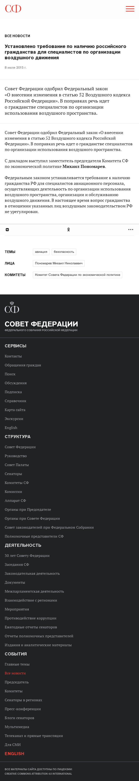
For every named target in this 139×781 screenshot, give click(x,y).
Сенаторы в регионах (23, 700)
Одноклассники (69, 229)
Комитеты (14, 691)
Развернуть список (131, 229)
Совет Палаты (17, 464)
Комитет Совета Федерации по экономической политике (77, 275)
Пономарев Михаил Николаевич (59, 263)
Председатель (17, 682)
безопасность (64, 252)
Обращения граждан (23, 365)
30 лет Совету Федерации (27, 555)
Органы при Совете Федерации (32, 518)
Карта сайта (15, 409)
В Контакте (7, 229)
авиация (41, 252)
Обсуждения (16, 383)
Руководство (16, 455)
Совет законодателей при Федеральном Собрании (49, 527)
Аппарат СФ (15, 500)
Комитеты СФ (17, 482)
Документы (15, 582)
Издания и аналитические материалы (38, 644)
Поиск (10, 374)
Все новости (17, 36)
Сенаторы (13, 473)
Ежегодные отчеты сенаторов (31, 627)
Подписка (13, 391)
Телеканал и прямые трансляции (34, 735)
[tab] (69, 229)
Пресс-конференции (23, 708)
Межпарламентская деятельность (34, 591)
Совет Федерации (20, 446)
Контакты (13, 356)
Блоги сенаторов (19, 717)
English (11, 427)
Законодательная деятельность (32, 573)
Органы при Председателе (28, 509)
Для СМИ (13, 744)
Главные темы (17, 664)
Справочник (15, 400)
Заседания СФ (17, 564)
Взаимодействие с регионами (31, 600)
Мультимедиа (17, 726)
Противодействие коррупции (30, 618)
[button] (129, 9)
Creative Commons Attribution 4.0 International (38, 773)
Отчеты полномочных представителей (39, 636)
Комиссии (13, 491)
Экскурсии (14, 418)
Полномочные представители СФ (34, 536)
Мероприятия (17, 609)
